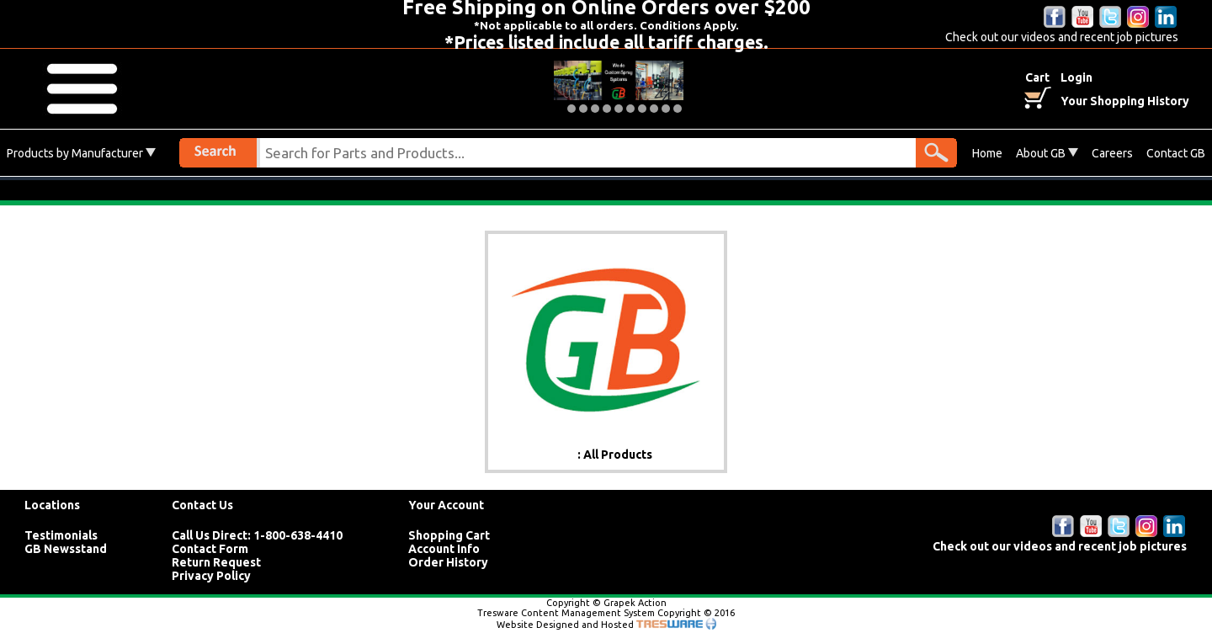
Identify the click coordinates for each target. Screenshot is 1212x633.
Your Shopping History (1124, 101)
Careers (1112, 153)
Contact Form (210, 549)
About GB (1047, 153)
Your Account (446, 505)
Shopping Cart (449, 535)
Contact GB (1175, 153)
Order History (448, 562)
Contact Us (202, 505)
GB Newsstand (65, 549)
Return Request (216, 562)
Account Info (444, 549)
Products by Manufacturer (81, 153)
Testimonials (61, 535)
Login (1076, 77)
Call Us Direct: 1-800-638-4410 (257, 535)
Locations (52, 505)
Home (987, 153)
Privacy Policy (211, 575)
